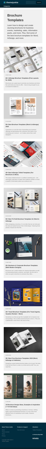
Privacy (3, 435)
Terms (3, 433)
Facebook (39, 430)
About (3, 430)
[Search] (31, 2)
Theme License (5, 432)
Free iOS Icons (21, 430)
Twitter (34, 430)
